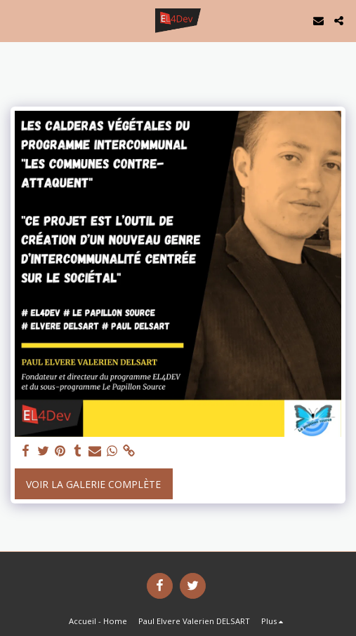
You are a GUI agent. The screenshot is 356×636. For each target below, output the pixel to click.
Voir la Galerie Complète (93, 484)
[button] (15, 20)
